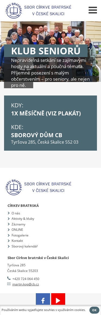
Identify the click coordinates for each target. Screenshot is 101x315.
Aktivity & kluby (23, 218)
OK (94, 310)
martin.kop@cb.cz (25, 284)
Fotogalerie (20, 235)
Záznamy (18, 224)
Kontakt (17, 240)
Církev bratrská (23, 205)
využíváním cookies (71, 310)
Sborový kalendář (25, 246)
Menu (93, 10)
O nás (16, 213)
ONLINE (17, 229)
